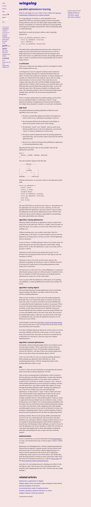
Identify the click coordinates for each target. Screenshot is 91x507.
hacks (9, 46)
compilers (5, 29)
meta (3, 52)
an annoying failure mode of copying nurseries (33, 488)
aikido (3, 27)
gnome (4, 39)
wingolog (28, 3)
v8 (9, 62)
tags (3, 22)
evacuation (71, 15)
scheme (5, 58)
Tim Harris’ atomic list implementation (49, 322)
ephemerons (71, 14)
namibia (4, 54)
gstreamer (4, 41)
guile (4, 45)
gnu (7, 39)
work (8, 67)
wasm (3, 63)
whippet (4, 67)
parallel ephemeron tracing (35, 9)
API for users (55, 458)
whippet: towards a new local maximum (31, 493)
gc (9, 38)
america (7, 27)
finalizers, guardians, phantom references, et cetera (35, 490)
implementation (56, 439)
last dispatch (27, 18)
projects (4, 8)
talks (3, 11)
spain (3, 60)
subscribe (5, 14)
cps (9, 32)
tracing (77, 14)
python (8, 54)
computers (4, 30)
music (6, 52)
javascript (5, 51)
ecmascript (4, 34)
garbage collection (73, 12)
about (3, 3)
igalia (4, 48)
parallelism (78, 17)
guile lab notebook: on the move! (29, 486)
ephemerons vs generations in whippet (31, 481)
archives (4, 6)
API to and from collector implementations (34, 461)
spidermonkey (5, 62)
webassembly (5, 65)
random (4, 56)
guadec (4, 43)
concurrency (5, 32)
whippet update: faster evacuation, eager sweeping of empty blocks (40, 483)
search (5, 18)
